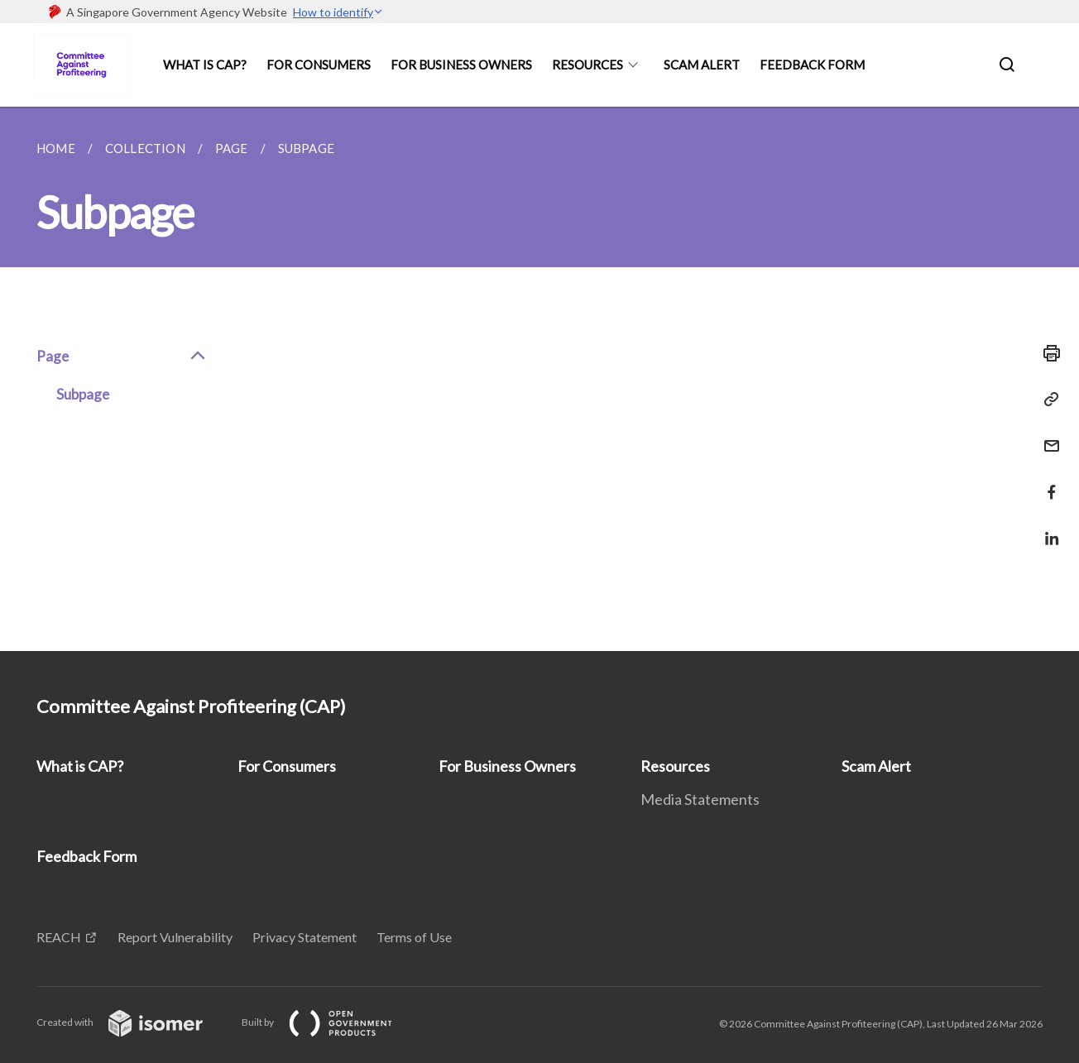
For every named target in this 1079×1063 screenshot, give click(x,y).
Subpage (82, 394)
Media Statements (700, 799)
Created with (132, 1022)
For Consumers (318, 64)
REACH (58, 937)
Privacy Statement (304, 937)
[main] (539, 379)
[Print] (1046, 353)
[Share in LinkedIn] (1046, 528)
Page (122, 356)
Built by (330, 1022)
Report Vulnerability (175, 937)
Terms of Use (414, 937)
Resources (587, 64)
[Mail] (1046, 435)
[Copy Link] (1046, 399)
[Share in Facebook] (1046, 482)
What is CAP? (205, 64)
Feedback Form (812, 64)
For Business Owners (461, 64)
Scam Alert (702, 64)
